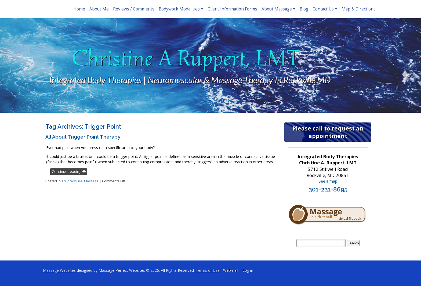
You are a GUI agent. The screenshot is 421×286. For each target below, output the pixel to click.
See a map (328, 181)
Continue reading (69, 171)
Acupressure (71, 181)
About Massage (278, 9)
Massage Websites (59, 270)
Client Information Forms (232, 9)
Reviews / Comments (133, 9)
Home (79, 9)
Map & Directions (359, 9)
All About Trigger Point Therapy (82, 137)
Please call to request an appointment (328, 132)
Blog (304, 9)
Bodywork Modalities (181, 9)
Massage (91, 181)
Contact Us (325, 9)
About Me (99, 9)
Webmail (230, 270)
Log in (247, 270)
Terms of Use (208, 270)
